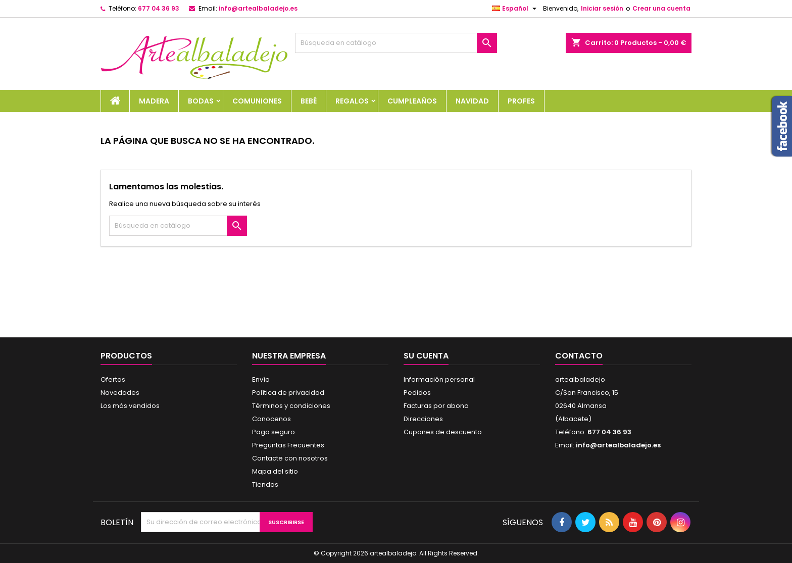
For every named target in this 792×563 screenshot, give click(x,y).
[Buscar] (396, 43)
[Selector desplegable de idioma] (515, 8)
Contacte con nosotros (290, 458)
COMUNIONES (257, 101)
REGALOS (352, 101)
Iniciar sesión (602, 8)
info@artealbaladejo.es (258, 8)
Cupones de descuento (443, 432)
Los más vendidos (130, 406)
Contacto (579, 356)
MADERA (154, 101)
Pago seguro (273, 432)
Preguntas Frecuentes (288, 445)
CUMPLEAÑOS (412, 101)
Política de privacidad (288, 392)
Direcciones (423, 419)
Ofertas (113, 379)
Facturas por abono (436, 406)
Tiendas (265, 484)
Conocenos (271, 419)
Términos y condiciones (291, 406)
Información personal (439, 379)
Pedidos (417, 392)
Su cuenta (426, 356)
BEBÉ (309, 101)
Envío (261, 379)
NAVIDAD (472, 101)
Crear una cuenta (661, 8)
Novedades (120, 392)
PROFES (521, 101)
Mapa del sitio (275, 471)
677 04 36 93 (158, 8)
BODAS (201, 101)
